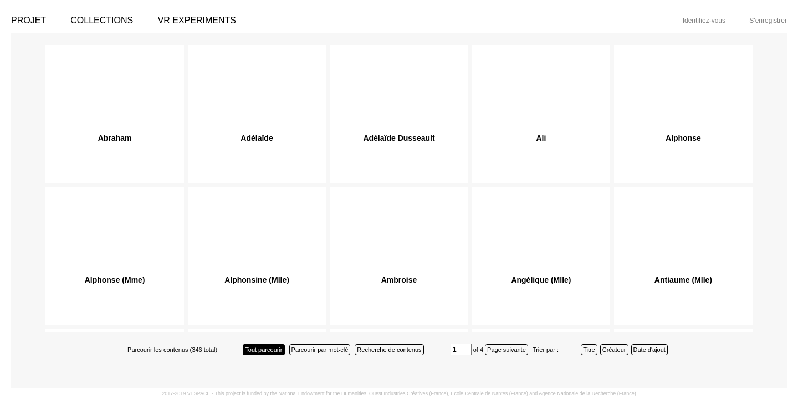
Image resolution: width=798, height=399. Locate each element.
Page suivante (506, 349)
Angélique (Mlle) (541, 279)
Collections (101, 20)
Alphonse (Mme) (115, 279)
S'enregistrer (768, 20)
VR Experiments (197, 20)
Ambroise (399, 279)
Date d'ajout (649, 349)
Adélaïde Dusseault (398, 138)
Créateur (614, 349)
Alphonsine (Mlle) (256, 279)
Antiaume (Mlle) (683, 279)
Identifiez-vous (704, 20)
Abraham (115, 138)
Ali (541, 138)
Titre (589, 349)
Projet (28, 20)
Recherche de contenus (389, 349)
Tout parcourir (263, 349)
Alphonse (683, 138)
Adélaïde (257, 138)
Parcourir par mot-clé (320, 349)
